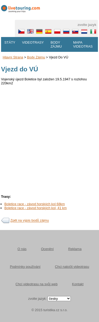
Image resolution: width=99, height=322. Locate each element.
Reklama (75, 249)
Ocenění (47, 249)
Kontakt (77, 284)
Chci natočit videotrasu (72, 267)
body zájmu (36, 57)
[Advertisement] (49, 138)
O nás (21, 249)
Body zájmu (56, 44)
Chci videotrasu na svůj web (37, 284)
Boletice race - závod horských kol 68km (34, 204)
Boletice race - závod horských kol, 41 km (35, 208)
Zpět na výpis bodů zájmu (29, 221)
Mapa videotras (83, 44)
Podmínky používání (25, 267)
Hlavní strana (13, 57)
